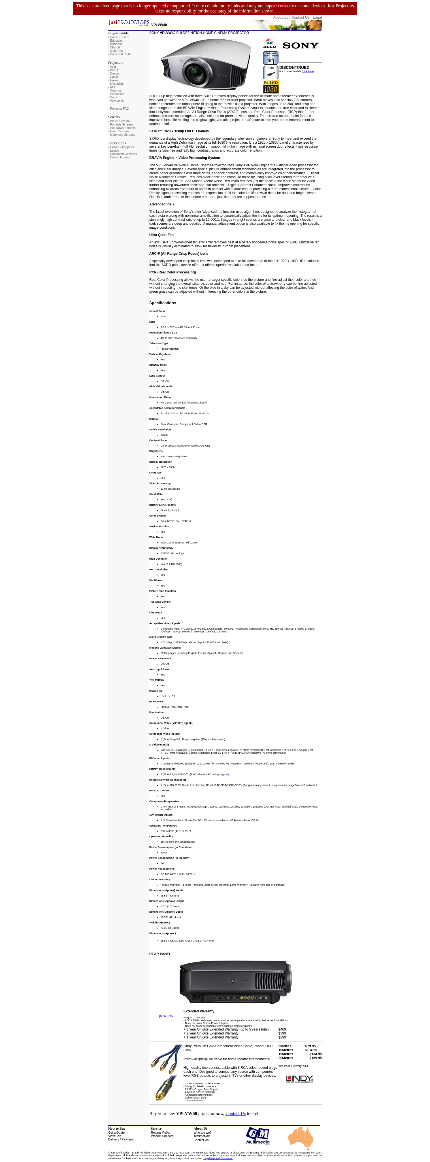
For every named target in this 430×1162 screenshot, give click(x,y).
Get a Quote (116, 1132)
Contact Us (235, 1113)
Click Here (308, 71)
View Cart (114, 1136)
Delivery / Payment (120, 1139)
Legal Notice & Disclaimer (218, 1158)
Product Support (162, 1136)
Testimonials (202, 1136)
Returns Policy (161, 1132)
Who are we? (203, 1132)
